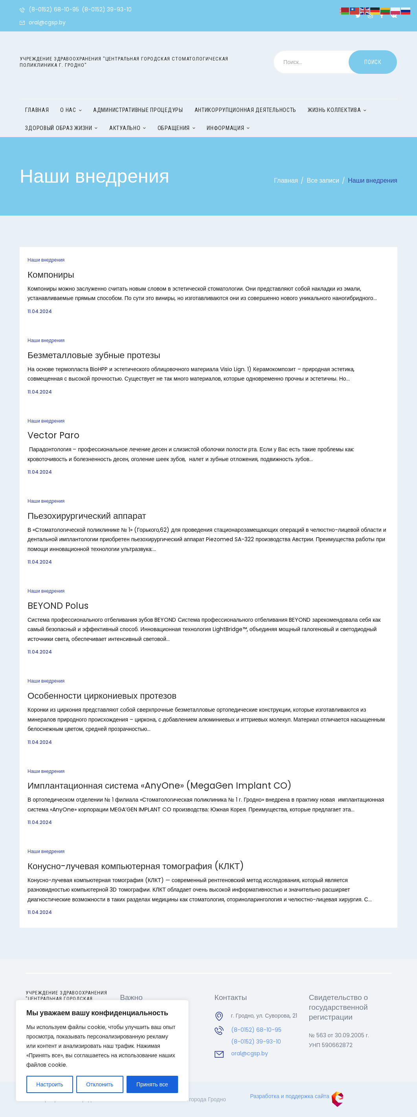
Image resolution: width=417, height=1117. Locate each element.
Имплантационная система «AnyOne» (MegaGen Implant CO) (160, 786)
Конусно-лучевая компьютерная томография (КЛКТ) (136, 866)
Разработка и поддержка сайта (297, 1096)
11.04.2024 (40, 311)
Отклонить (99, 1084)
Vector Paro (53, 435)
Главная (286, 180)
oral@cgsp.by (249, 1053)
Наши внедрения (46, 259)
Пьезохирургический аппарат (87, 516)
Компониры (51, 275)
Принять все (152, 1084)
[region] (102, 1050)
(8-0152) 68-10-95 (256, 1030)
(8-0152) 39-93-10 (256, 1042)
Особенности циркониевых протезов (102, 696)
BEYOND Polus (58, 606)
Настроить (49, 1084)
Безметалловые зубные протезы (94, 355)
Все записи (323, 180)
